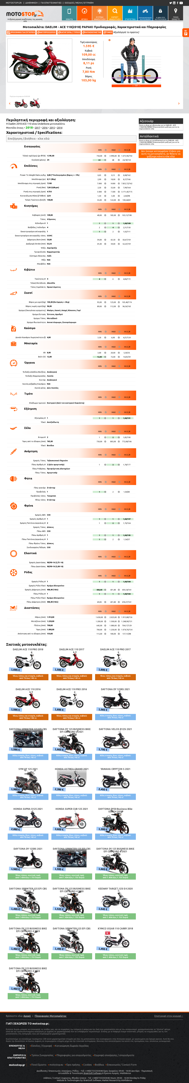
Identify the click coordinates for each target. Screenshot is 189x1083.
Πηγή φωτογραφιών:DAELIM (20, 96)
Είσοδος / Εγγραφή (41, 1045)
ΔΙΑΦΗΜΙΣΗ (31, 2)
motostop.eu (56, 1064)
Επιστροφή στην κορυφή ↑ (168, 1016)
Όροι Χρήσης (73, 1064)
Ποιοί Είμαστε (38, 1064)
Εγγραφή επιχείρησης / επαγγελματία (113, 1056)
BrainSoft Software (93, 1073)
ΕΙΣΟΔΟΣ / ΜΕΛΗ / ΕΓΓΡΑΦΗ (79, 2)
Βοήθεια (99, 1064)
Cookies (87, 1064)
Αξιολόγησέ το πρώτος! (126, 32)
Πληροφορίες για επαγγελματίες (73, 1056)
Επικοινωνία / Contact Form (122, 1064)
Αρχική (27, 1016)
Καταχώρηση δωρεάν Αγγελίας (72, 1045)
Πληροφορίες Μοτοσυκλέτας (50, 1016)
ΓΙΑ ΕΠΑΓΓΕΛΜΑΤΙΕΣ (51, 2)
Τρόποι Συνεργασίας (41, 1056)
